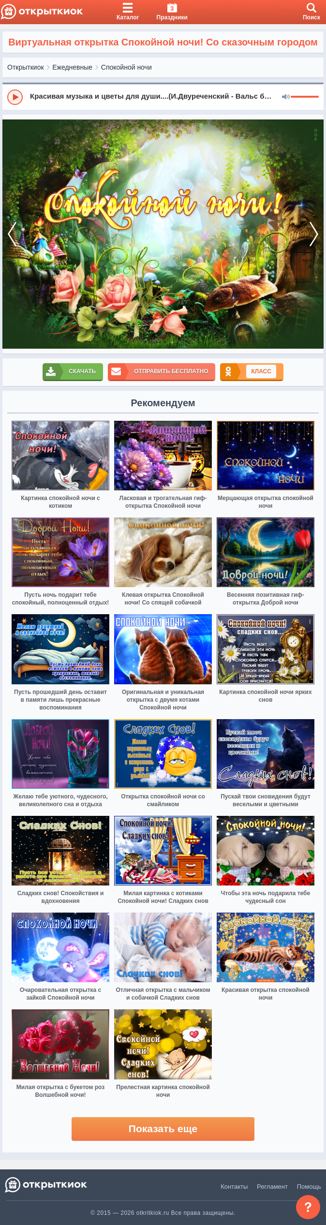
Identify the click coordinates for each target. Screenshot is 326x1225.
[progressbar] (305, 97)
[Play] (15, 97)
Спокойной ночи (126, 67)
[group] (163, 97)
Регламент (272, 1186)
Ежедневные (72, 67)
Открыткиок (25, 67)
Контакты (234, 1186)
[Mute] (286, 97)
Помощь (309, 1186)
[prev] (12, 234)
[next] (314, 234)
